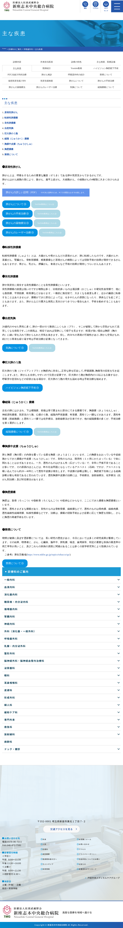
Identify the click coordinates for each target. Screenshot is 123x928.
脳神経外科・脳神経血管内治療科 (24, 660)
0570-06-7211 (14, 841)
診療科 (46, 849)
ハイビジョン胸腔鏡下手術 (106, 68)
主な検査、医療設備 (106, 62)
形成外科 (9, 697)
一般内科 (9, 579)
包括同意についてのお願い (92, 858)
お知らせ (83, 863)
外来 (45, 839)
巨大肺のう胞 (11, 133)
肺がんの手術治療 (106, 81)
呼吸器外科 (29, 49)
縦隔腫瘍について (106, 87)
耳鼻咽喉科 (11, 682)
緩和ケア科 (11, 712)
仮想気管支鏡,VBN (17, 81)
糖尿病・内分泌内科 (16, 602)
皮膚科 (8, 690)
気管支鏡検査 (46, 81)
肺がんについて (76, 81)
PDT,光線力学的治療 (17, 74)
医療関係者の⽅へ (52, 858)
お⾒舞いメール (87, 839)
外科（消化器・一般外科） (20, 631)
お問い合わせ (86, 843)
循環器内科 (11, 609)
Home (5, 49)
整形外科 (9, 653)
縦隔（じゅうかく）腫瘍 (16, 138)
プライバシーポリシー (90, 853)
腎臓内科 (9, 616)
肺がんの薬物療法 (17, 87)
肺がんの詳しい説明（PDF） (46, 192)
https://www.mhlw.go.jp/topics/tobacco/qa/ (48, 554)
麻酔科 (8, 741)
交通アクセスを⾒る (61, 829)
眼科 (7, 675)
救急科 (8, 727)
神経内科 (9, 624)
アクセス (83, 849)
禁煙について (106, 74)
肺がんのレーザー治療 (46, 87)
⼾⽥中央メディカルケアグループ (104, 877)
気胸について (76, 87)
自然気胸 (8, 128)
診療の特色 (76, 62)
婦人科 (8, 705)
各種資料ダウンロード (90, 868)
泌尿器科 (9, 668)
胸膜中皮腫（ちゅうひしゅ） (18, 144)
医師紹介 (47, 68)
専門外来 (9, 719)
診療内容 (17, 62)
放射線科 (9, 734)
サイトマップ (50, 863)
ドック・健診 (12, 749)
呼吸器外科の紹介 (76, 74)
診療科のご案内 (16, 49)
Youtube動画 (76, 68)
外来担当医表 (46, 62)
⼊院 (45, 843)
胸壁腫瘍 (8, 149)
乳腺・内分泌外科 (15, 646)
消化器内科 (11, 594)
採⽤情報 (47, 868)
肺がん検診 (46, 74)
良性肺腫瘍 (10, 123)
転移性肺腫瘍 (11, 118)
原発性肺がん (11, 112)
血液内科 (9, 587)
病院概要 (47, 853)
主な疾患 (17, 68)
